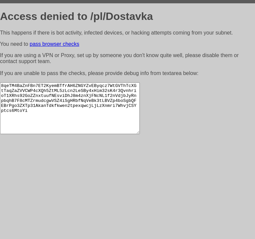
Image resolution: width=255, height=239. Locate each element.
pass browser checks (54, 44)
